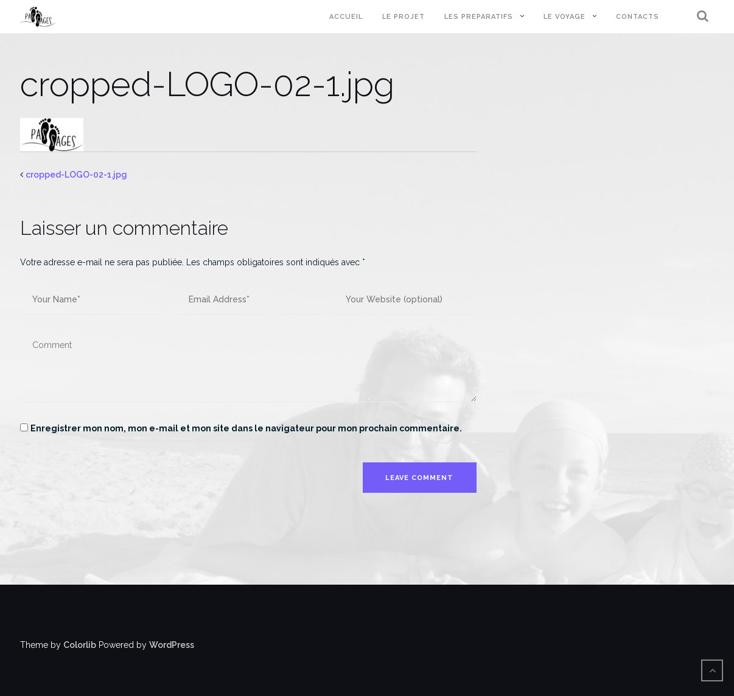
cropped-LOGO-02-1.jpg (76, 174)
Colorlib (79, 645)
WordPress (171, 645)
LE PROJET (403, 17)
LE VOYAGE (564, 17)
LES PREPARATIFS (478, 17)
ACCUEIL (346, 17)
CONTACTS (637, 17)
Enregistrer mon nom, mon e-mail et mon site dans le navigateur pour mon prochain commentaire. (246, 428)
